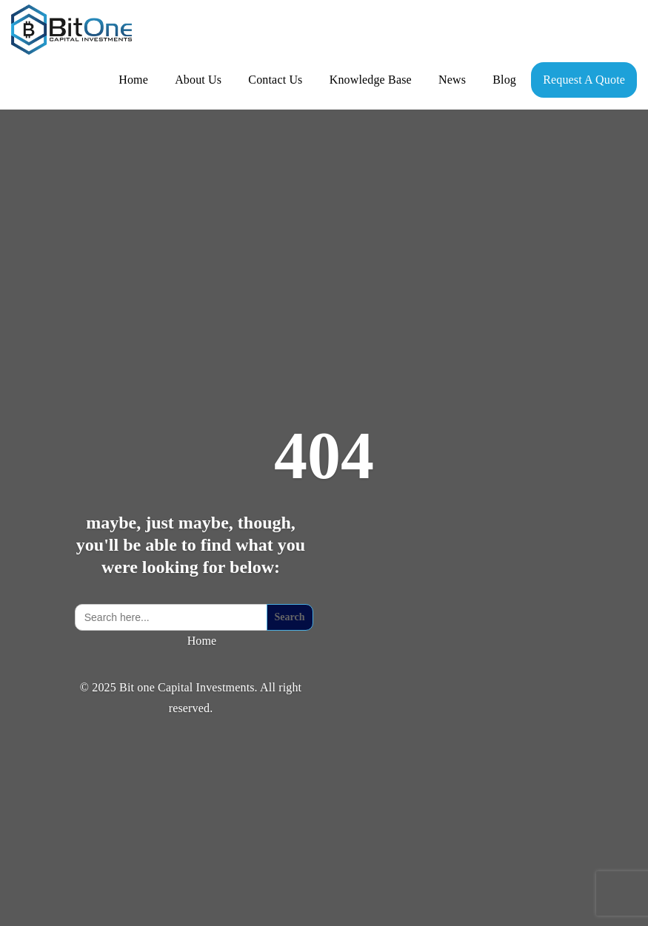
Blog (504, 79)
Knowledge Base (371, 79)
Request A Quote (584, 79)
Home (133, 79)
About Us (198, 79)
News (452, 79)
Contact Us (275, 79)
